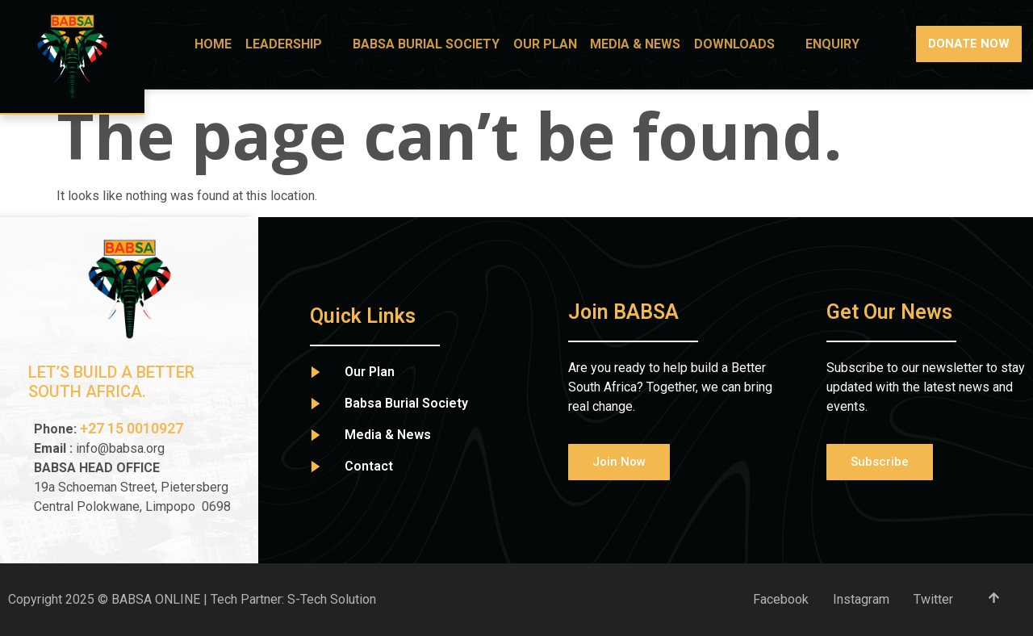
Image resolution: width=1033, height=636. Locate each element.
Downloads (746, 44)
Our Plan (552, 44)
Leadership (304, 44)
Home (226, 44)
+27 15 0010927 (133, 428)
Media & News (641, 44)
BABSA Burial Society (435, 44)
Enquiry (834, 44)
